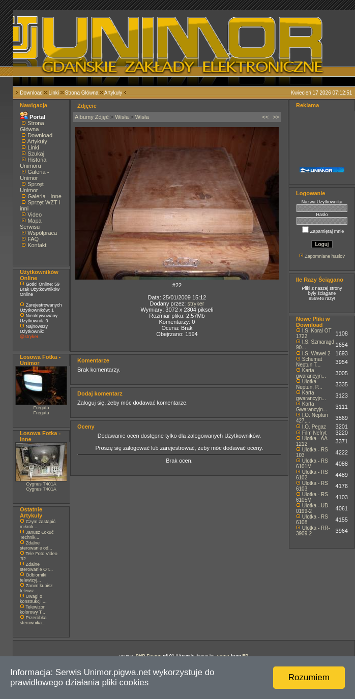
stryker (195, 303)
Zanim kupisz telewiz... (36, 588)
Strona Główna (82, 93)
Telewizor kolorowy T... (32, 609)
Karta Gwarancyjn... (311, 406)
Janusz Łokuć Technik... (37, 535)
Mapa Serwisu (31, 224)
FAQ (33, 239)
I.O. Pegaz (314, 427)
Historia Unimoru (33, 163)
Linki (53, 93)
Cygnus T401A (41, 484)
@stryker (29, 336)
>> (276, 117)
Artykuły (113, 93)
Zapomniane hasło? (325, 256)
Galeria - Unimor (34, 175)
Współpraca (42, 233)
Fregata (41, 407)
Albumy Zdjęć (92, 117)
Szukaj (35, 153)
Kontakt (36, 245)
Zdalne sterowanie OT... (36, 567)
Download (31, 93)
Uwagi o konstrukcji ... (33, 599)
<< (265, 117)
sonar (223, 655)
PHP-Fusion (149, 655)
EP (245, 655)
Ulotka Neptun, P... (309, 384)
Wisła (122, 117)
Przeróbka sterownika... (33, 620)
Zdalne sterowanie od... (36, 545)
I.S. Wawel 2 (316, 353)
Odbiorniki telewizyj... (33, 577)
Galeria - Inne (44, 196)
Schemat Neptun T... (309, 362)
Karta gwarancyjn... (311, 373)
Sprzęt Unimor (32, 187)
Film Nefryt (314, 433)
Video (34, 214)
